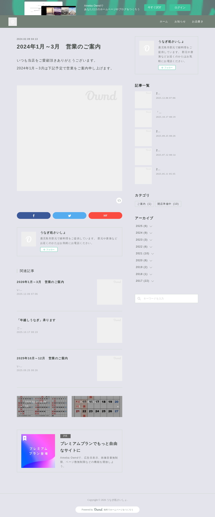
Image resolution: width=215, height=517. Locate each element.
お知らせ (180, 21)
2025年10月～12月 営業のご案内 (42, 358)
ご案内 (144, 203)
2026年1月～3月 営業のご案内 (40, 282)
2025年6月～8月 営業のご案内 (176, 169)
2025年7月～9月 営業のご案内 (176, 150)
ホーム (164, 21)
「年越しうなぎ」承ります (36, 320)
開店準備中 (168, 203)
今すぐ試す (154, 7)
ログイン (180, 7)
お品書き (197, 21)
